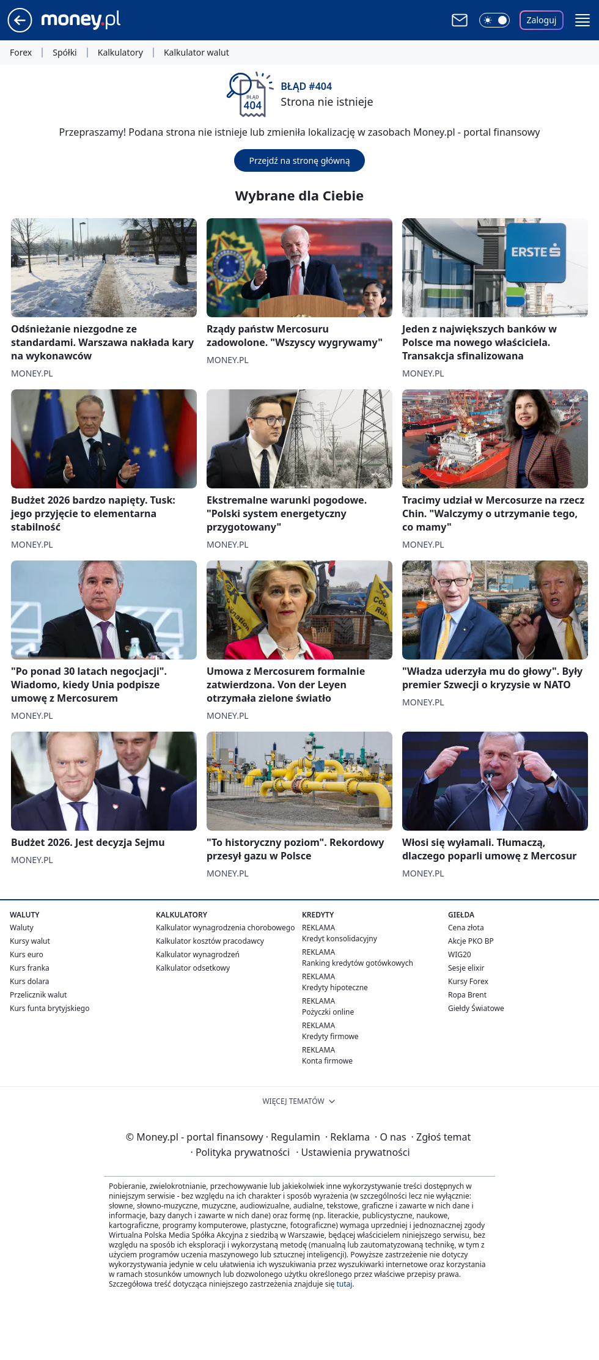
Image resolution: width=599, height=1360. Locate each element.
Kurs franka (30, 968)
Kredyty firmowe (330, 1036)
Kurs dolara (30, 981)
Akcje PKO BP (471, 941)
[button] (582, 20)
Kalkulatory (120, 52)
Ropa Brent (467, 995)
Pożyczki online (328, 1012)
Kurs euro (26, 954)
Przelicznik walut (38, 995)
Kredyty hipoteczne (335, 987)
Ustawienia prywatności (353, 1152)
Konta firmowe (327, 1061)
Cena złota (466, 927)
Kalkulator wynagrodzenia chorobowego (225, 927)
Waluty (22, 927)
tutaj (344, 1284)
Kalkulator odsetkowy (193, 968)
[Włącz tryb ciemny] (494, 20)
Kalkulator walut (196, 52)
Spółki (64, 52)
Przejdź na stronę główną (299, 160)
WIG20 (459, 954)
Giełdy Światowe (476, 1008)
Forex (21, 52)
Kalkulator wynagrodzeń (198, 954)
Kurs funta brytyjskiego (49, 1008)
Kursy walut (30, 941)
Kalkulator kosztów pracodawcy (210, 941)
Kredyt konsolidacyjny (339, 938)
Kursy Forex (468, 981)
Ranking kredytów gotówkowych (357, 963)
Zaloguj (542, 20)
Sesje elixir (466, 968)
